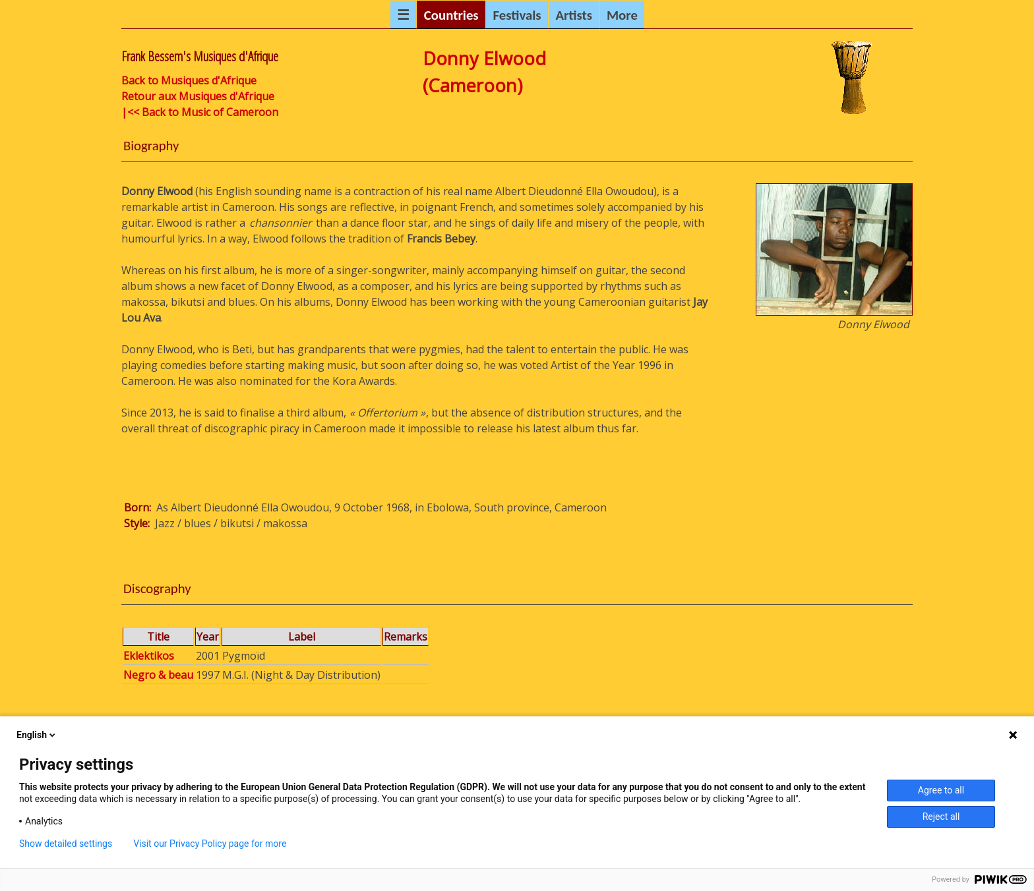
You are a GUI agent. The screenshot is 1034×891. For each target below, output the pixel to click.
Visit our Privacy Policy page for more (209, 843)
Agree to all (941, 790)
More (622, 15)
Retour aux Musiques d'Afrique (197, 96)
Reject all (941, 816)
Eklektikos (148, 655)
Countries (451, 15)
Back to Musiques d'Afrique (189, 80)
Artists (573, 15)
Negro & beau (158, 675)
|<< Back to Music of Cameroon (199, 112)
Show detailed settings (65, 843)
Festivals (517, 15)
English (36, 735)
